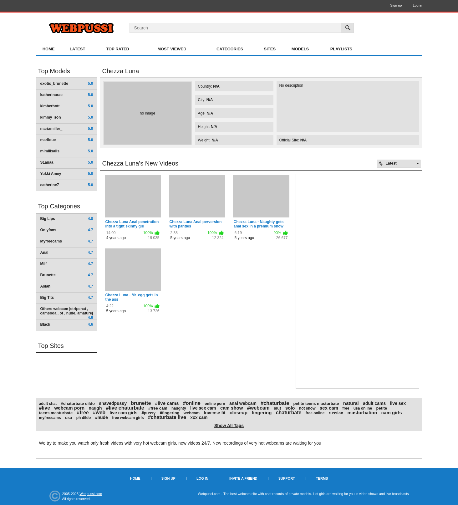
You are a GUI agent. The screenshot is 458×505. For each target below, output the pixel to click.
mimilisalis (66, 151)
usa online (363, 408)
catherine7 (66, 185)
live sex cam (203, 408)
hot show (307, 408)
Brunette (66, 275)
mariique (66, 140)
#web (99, 412)
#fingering (170, 413)
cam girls (391, 412)
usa (68, 417)
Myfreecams (66, 241)
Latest (77, 49)
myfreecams (50, 418)
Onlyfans (66, 230)
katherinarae (66, 95)
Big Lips (66, 219)
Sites (270, 49)
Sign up (396, 5)
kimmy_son (66, 117)
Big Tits (66, 297)
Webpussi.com (90, 494)
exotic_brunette (66, 83)
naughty (178, 408)
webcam (192, 413)
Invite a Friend (243, 478)
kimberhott (66, 106)
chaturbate (289, 412)
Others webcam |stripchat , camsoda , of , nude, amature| (66, 313)
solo (290, 408)
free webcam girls (128, 418)
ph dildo (83, 418)
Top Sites (51, 345)
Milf (66, 264)
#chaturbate (275, 403)
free (345, 408)
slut (277, 408)
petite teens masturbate (316, 403)
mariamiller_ (66, 128)
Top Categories (59, 206)
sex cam (329, 408)
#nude (101, 417)
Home (49, 49)
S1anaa (66, 162)
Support (286, 478)
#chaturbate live (167, 417)
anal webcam (243, 403)
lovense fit (215, 412)
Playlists (341, 49)
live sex (398, 403)
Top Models (54, 71)
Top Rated (117, 49)
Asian (66, 286)
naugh (95, 408)
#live (44, 408)
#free (83, 412)
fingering (262, 412)
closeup (238, 412)
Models (300, 49)
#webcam (258, 408)
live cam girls (123, 412)
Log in (417, 5)
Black (66, 324)
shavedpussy (113, 403)
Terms (322, 478)
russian (336, 413)
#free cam (157, 408)
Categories (229, 49)
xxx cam (198, 417)
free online (315, 413)
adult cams (374, 403)
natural (351, 403)
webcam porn (69, 408)
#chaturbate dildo (78, 403)
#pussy (149, 413)
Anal (66, 252)
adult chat (48, 403)
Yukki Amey (66, 173)
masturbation (362, 412)
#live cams (167, 403)
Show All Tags (229, 425)
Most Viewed (171, 49)
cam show (231, 408)
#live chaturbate (125, 408)
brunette (141, 403)
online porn (215, 403)
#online (192, 403)
